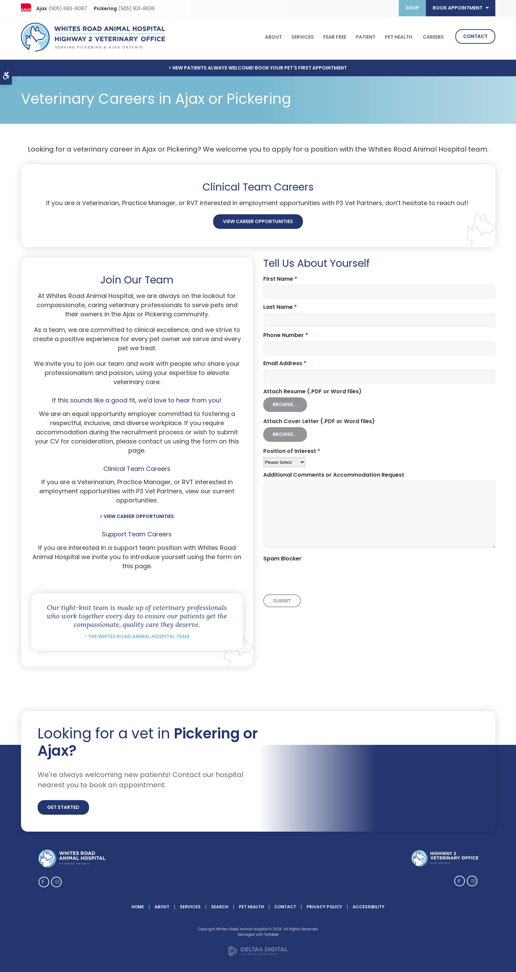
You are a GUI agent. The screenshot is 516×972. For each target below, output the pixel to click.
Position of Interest (291, 449)
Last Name (280, 305)
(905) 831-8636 (136, 8)
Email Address (284, 361)
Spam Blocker (282, 556)
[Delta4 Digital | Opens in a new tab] (258, 952)
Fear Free (334, 36)
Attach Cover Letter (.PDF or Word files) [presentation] (319, 419)
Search (219, 904)
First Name (280, 276)
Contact (475, 35)
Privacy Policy (324, 904)
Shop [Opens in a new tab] (412, 7)
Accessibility (369, 904)
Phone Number (285, 333)
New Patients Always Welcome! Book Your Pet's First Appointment (259, 65)
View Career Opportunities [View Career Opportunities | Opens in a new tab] (258, 219)
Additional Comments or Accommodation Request (333, 472)
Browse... (285, 402)
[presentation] (314, 575)
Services (302, 36)
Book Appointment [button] (457, 7)
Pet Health (398, 36)
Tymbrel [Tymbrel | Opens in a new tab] (271, 931)
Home (137, 904)
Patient (365, 36)
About (273, 36)
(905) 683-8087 (67, 8)
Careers (433, 36)
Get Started (63, 804)
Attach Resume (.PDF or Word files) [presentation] (312, 389)
